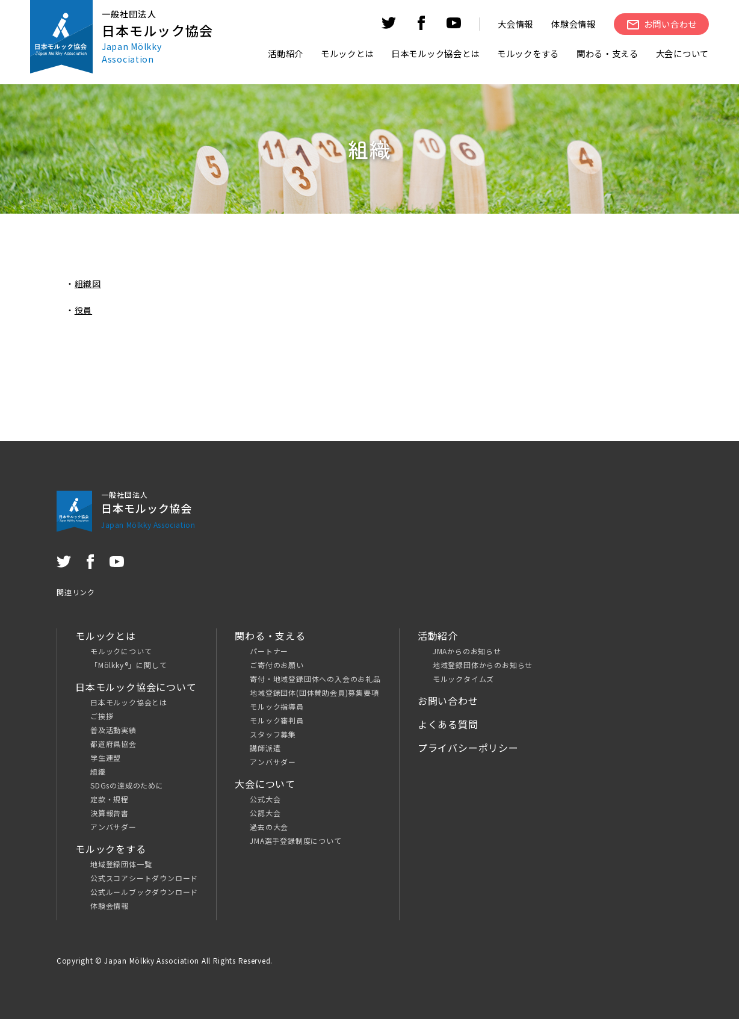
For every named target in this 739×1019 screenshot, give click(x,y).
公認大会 (265, 813)
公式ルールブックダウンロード (144, 892)
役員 (83, 310)
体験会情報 (573, 23)
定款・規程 (109, 799)
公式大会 (265, 799)
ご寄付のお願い (277, 665)
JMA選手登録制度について (295, 840)
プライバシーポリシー (468, 747)
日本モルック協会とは (128, 702)
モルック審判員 (277, 720)
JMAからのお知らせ (467, 651)
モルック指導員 (277, 706)
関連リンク (76, 592)
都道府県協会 (113, 744)
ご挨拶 (101, 716)
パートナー (269, 651)
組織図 (88, 283)
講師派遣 (265, 748)
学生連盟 (105, 757)
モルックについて (121, 651)
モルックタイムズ (463, 679)
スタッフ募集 (273, 734)
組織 (98, 771)
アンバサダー (113, 827)
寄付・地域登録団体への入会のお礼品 (315, 679)
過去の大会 (269, 827)
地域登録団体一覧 (121, 864)
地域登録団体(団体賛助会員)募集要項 (314, 692)
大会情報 (515, 23)
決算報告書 (109, 813)
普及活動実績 (113, 730)
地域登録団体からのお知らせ (483, 665)
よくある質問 (448, 724)
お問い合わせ (448, 700)
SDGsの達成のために (127, 785)
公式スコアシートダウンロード (144, 878)
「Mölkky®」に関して (128, 665)
